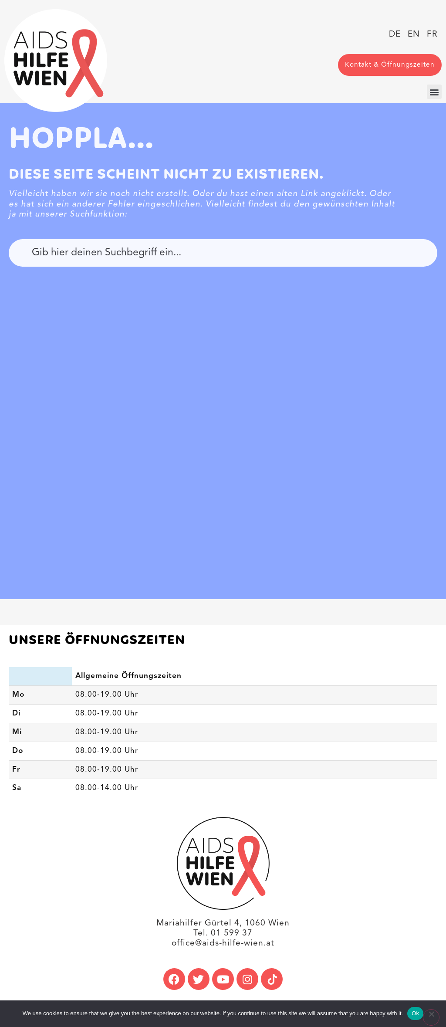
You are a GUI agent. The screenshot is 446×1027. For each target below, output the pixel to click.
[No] (431, 1017)
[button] (434, 92)
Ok (415, 1013)
